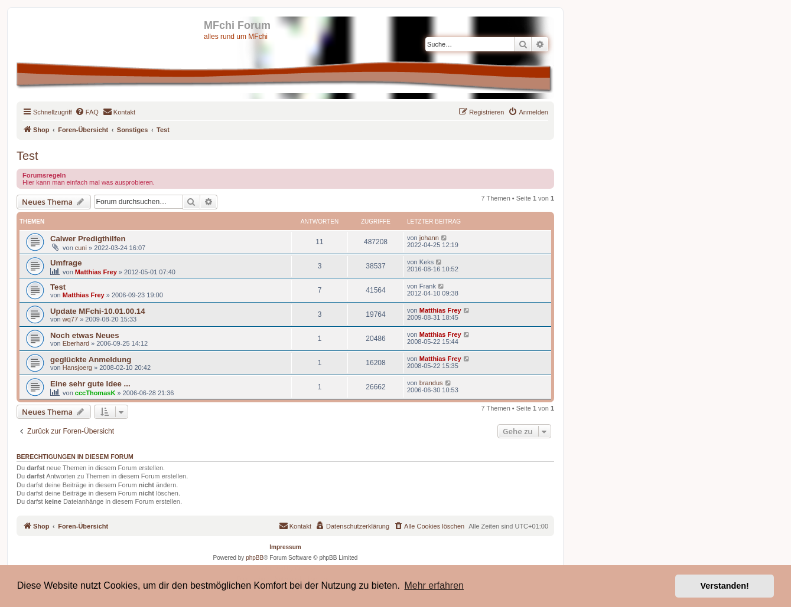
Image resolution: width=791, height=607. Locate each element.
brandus (431, 382)
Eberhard (76, 343)
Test (27, 155)
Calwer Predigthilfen (88, 238)
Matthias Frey (96, 271)
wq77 (70, 319)
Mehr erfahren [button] (434, 585)
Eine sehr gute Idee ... (90, 383)
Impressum (285, 547)
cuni (81, 247)
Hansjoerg (77, 367)
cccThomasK (95, 392)
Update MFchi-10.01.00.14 (97, 311)
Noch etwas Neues (84, 335)
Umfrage (66, 262)
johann (429, 237)
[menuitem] (87, 112)
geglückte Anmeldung (90, 359)
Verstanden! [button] (725, 585)
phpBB (254, 557)
